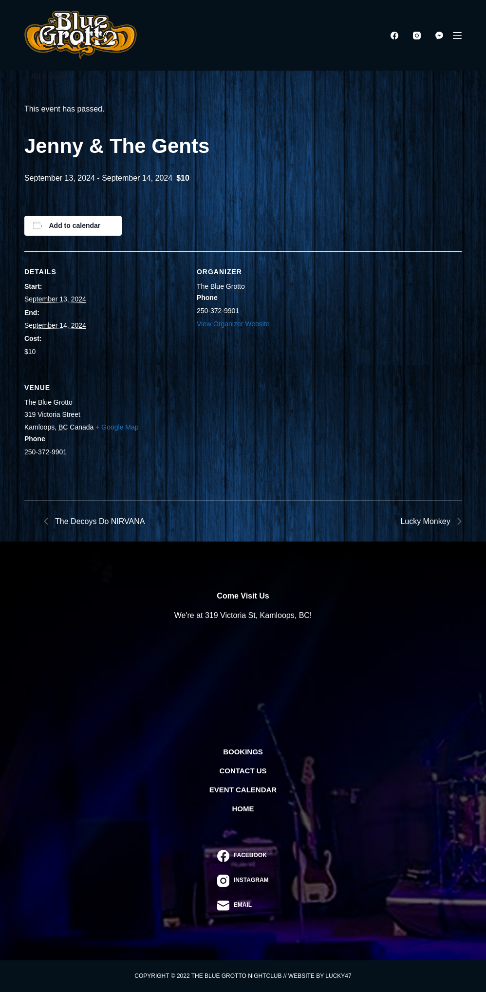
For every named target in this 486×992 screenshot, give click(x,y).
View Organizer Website (233, 324)
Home (243, 809)
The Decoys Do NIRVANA (99, 521)
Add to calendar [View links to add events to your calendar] (75, 225)
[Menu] (457, 35)
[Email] (242, 905)
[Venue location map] (248, 434)
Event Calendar (243, 790)
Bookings (243, 752)
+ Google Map (116, 427)
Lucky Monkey (426, 521)
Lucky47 (338, 976)
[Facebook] (394, 35)
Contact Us (242, 771)
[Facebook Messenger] (439, 35)
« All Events (46, 77)
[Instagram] (417, 35)
